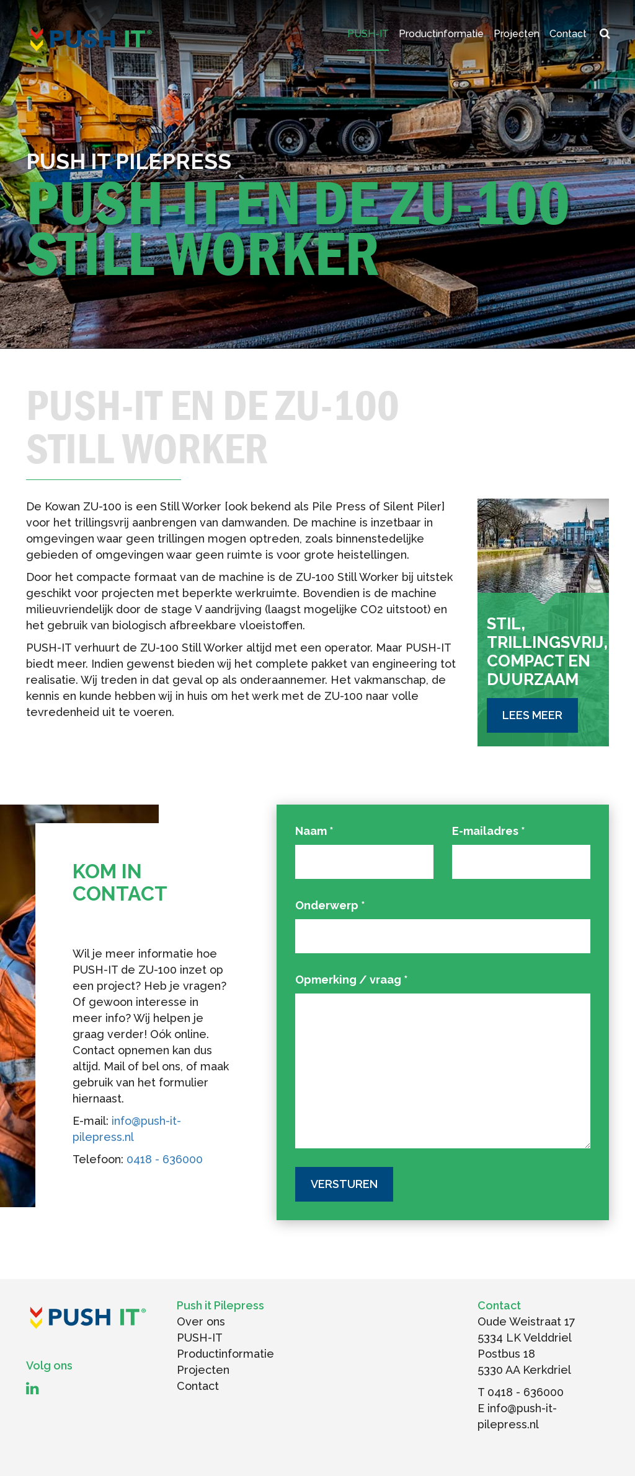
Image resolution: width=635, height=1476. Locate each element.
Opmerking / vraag (351, 979)
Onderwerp (330, 905)
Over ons (201, 1321)
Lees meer (532, 715)
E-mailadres (488, 830)
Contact (568, 34)
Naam (314, 830)
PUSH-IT (368, 34)
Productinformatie (441, 34)
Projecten (517, 34)
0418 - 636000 (165, 1159)
